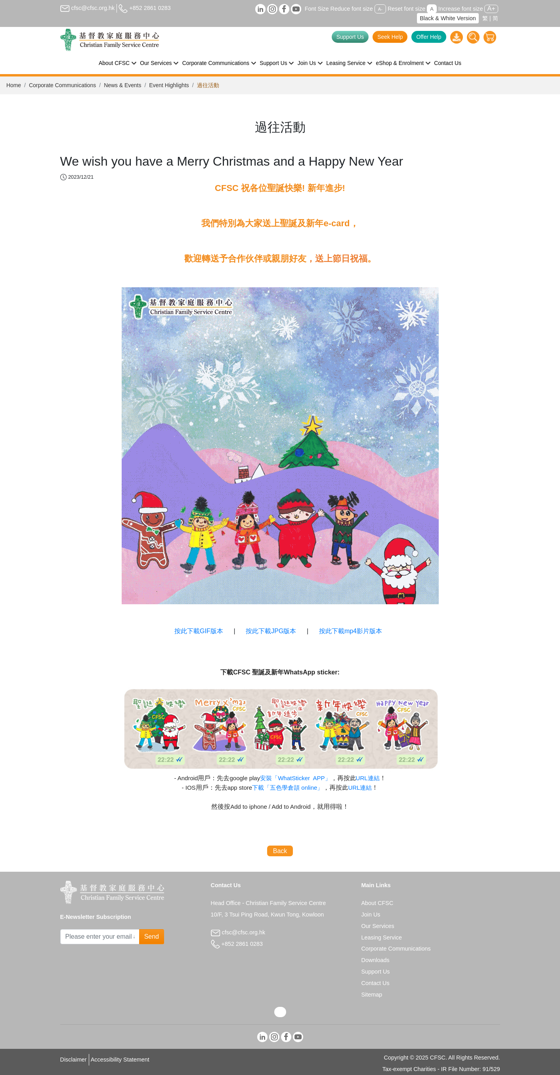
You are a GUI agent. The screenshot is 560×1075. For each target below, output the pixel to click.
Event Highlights (169, 85)
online (287, 787)
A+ (491, 8)
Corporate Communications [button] (215, 63)
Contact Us (447, 63)
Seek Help (390, 37)
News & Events (122, 85)
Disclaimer (73, 1059)
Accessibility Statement (120, 1059)
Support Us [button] (273, 63)
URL (368, 778)
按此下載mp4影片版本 (350, 631)
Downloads (375, 960)
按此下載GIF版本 (198, 631)
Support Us (350, 37)
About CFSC (377, 903)
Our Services (377, 926)
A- (380, 9)
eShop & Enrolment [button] (400, 63)
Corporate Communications (62, 85)
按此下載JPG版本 (272, 631)
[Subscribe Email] (100, 936)
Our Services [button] (156, 63)
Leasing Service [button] (345, 63)
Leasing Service (381, 937)
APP (295, 778)
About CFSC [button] (114, 63)
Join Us (370, 914)
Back (280, 851)
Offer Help (428, 37)
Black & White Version (448, 18)
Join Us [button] (307, 63)
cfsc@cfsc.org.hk (87, 8)
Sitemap (371, 994)
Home (13, 85)
